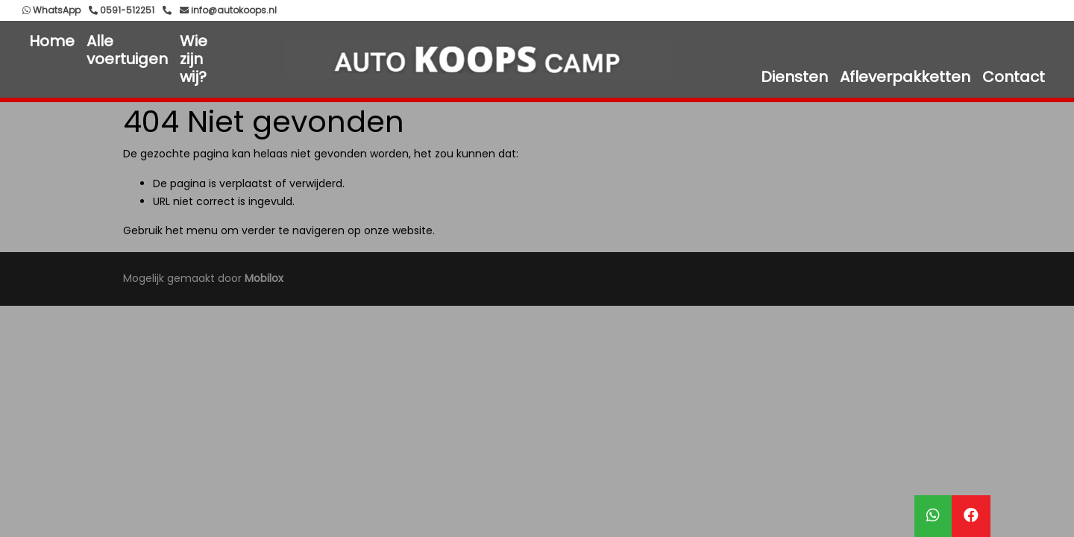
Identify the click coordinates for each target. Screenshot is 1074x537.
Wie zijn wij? (193, 59)
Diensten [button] (794, 76)
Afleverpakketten (905, 76)
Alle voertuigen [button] (127, 50)
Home (52, 41)
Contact (1013, 76)
